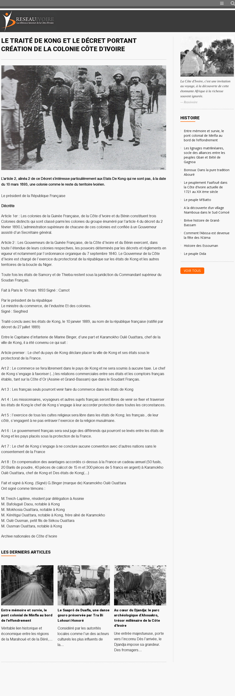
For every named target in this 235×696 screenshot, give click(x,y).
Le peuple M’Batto (197, 200)
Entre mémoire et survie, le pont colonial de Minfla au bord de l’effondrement (204, 135)
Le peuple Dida (195, 253)
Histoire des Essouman (201, 245)
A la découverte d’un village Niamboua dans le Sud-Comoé (206, 210)
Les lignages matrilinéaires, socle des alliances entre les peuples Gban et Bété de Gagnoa (204, 155)
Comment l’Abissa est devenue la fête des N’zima (206, 235)
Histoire (190, 117)
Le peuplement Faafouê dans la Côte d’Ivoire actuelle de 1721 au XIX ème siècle (205, 187)
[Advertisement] (181, 21)
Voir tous (192, 270)
